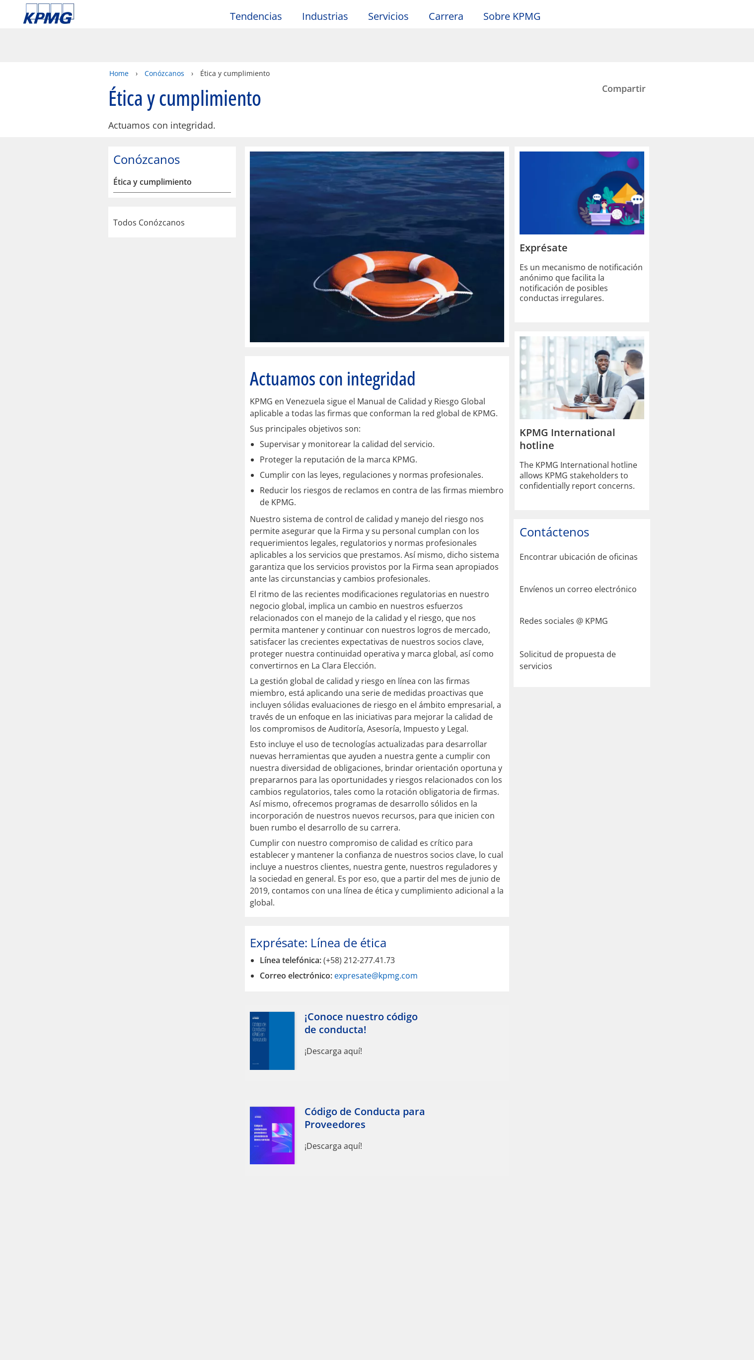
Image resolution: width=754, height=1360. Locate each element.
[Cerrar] (624, 1344)
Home (119, 38)
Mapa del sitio (250, 1173)
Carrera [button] (446, 16)
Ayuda (317, 1173)
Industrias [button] (325, 16)
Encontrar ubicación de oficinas (579, 522)
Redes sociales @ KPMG (564, 586)
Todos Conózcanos (172, 187)
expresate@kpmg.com (376, 940)
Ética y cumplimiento (152, 147)
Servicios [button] (388, 16)
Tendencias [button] (256, 16)
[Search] (700, 18)
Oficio (37, 1173)
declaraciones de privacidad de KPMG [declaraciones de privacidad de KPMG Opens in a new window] (320, 1328)
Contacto (44, 1215)
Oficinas (40, 1233)
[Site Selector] (722, 18)
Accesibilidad (169, 1173)
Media (147, 1215)
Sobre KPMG (512, 16)
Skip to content (91, 13)
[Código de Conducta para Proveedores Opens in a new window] (377, 1103)
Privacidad (96, 1173)
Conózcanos (164, 38)
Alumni (258, 1215)
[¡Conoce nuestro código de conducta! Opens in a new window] (377, 1008)
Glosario (371, 1173)
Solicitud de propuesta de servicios (568, 623)
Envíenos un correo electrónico (578, 554)
